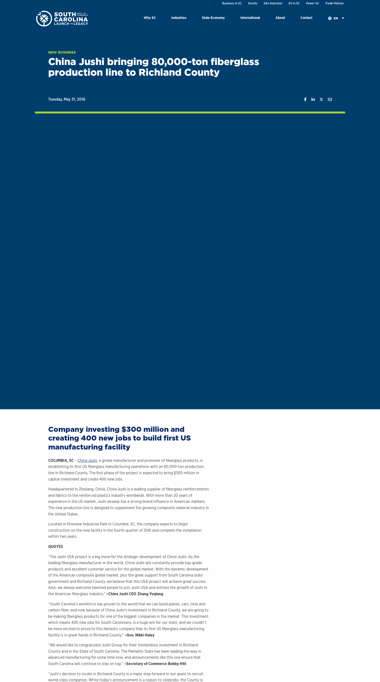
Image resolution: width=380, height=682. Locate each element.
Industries (178, 18)
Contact (306, 18)
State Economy (213, 18)
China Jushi (87, 460)
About (280, 18)
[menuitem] (150, 18)
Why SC (150, 18)
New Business (62, 52)
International (250, 18)
